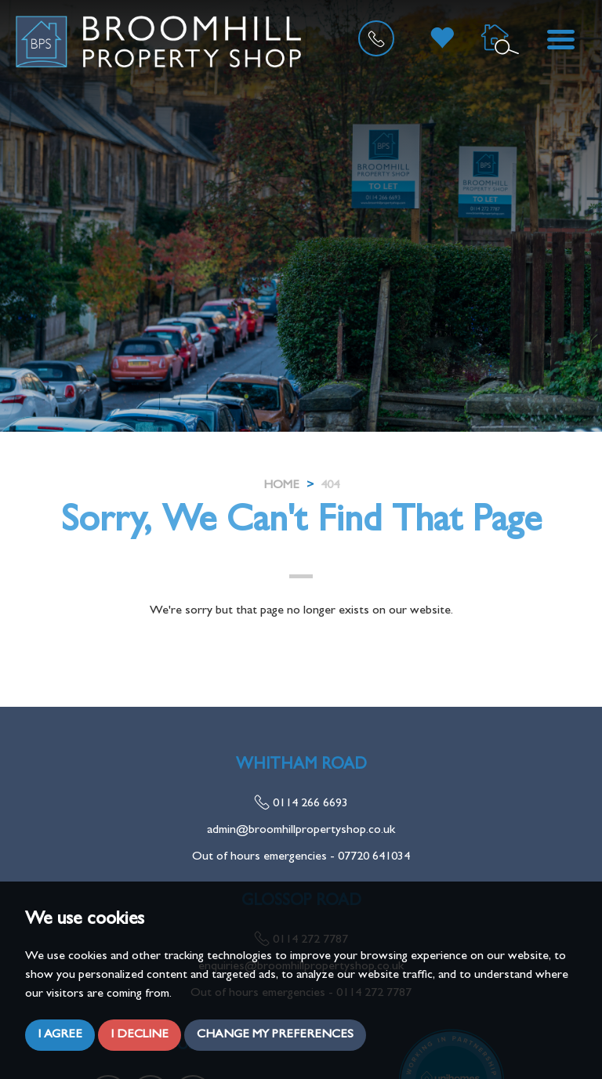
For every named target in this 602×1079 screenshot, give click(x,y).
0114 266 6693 (301, 804)
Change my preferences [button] (275, 1035)
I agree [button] (60, 1035)
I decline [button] (140, 1035)
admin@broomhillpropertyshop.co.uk (301, 830)
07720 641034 (374, 857)
